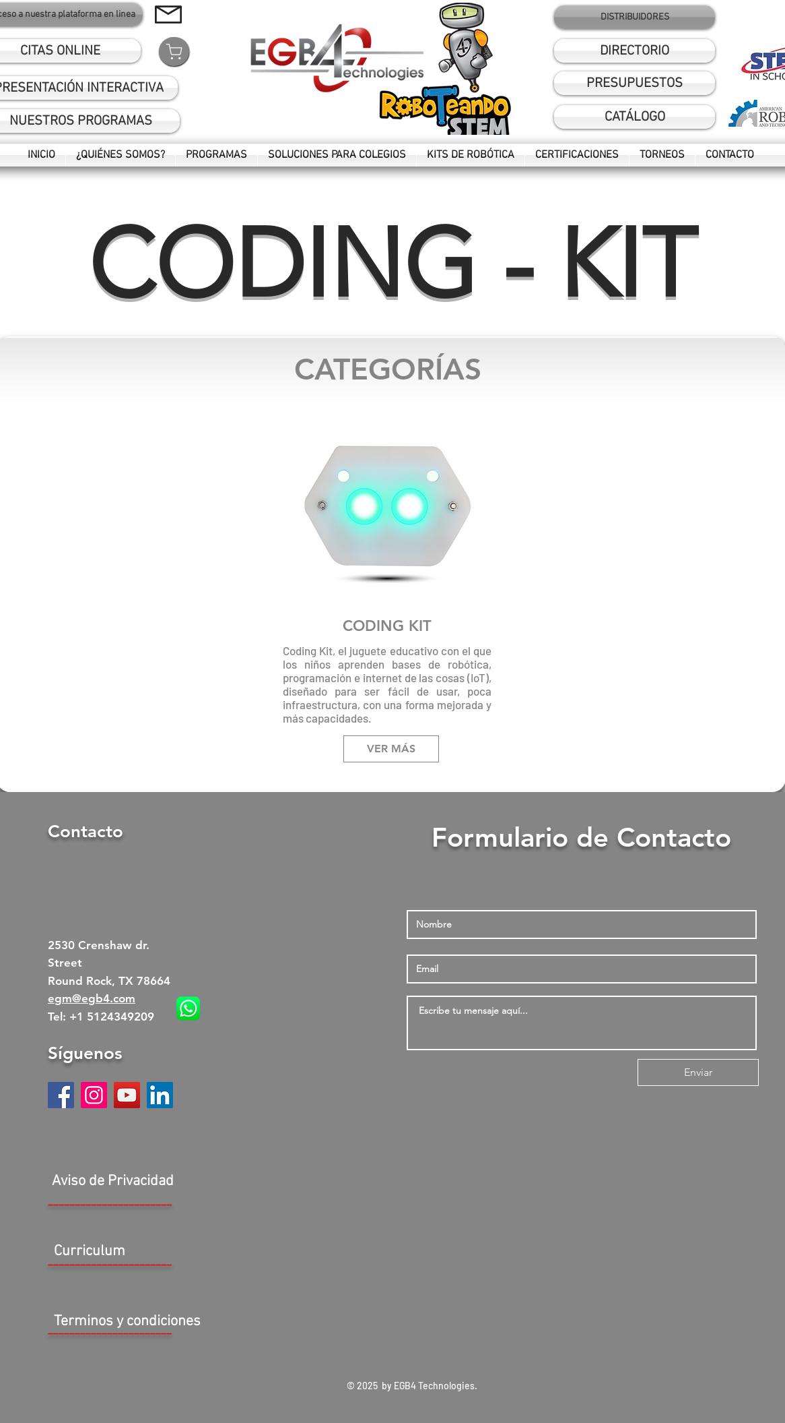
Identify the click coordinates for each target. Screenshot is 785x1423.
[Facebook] (61, 1095)
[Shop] (174, 51)
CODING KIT (387, 626)
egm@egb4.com (91, 998)
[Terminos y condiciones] (127, 1322)
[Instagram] (94, 1095)
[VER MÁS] (391, 748)
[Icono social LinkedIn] (160, 1095)
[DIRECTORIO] (634, 51)
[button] (634, 117)
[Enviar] (698, 1072)
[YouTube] (127, 1095)
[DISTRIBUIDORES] (634, 17)
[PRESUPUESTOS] (634, 83)
